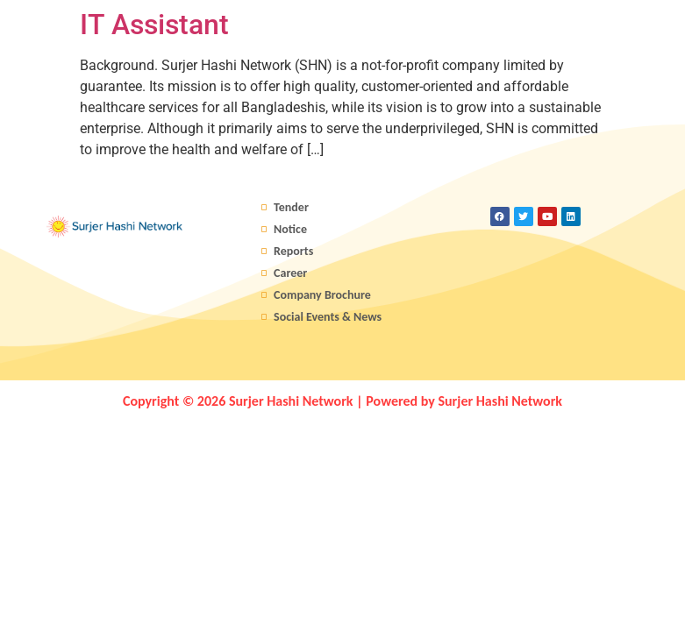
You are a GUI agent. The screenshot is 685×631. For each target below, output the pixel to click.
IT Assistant (154, 24)
